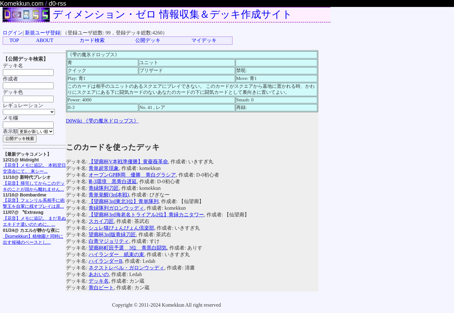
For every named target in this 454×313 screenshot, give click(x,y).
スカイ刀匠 (101, 221)
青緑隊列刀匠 (104, 188)
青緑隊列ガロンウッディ (116, 208)
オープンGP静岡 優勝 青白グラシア (132, 175)
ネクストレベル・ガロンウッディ (126, 267)
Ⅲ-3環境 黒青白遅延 (113, 181)
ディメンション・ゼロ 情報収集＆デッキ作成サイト (172, 14)
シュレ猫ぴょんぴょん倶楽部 (121, 228)
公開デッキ (147, 40)
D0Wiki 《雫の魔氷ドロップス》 (102, 120)
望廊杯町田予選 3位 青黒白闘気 (128, 247)
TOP (14, 40)
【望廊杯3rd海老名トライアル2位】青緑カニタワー (146, 214)
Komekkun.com (22, 3)
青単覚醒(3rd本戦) (109, 194)
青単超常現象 (104, 168)
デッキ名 (99, 281)
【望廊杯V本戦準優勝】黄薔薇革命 (128, 161)
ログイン (13, 32)
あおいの (99, 274)
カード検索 (92, 40)
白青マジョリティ (109, 241)
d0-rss (58, 3)
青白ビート (101, 287)
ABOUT (44, 40)
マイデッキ (204, 40)
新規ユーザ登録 (42, 32)
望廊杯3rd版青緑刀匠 (112, 234)
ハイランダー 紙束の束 (116, 254)
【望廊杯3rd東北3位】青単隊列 (123, 201)
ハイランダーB (105, 261)
